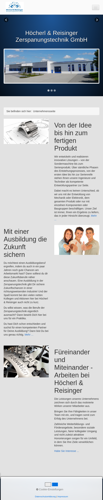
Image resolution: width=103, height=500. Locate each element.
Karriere (45, 487)
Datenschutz (82, 487)
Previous (6, 20)
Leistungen (32, 487)
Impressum (68, 487)
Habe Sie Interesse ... (66, 451)
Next (96, 20)
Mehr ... (29, 334)
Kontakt (56, 487)
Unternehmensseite (14, 487)
